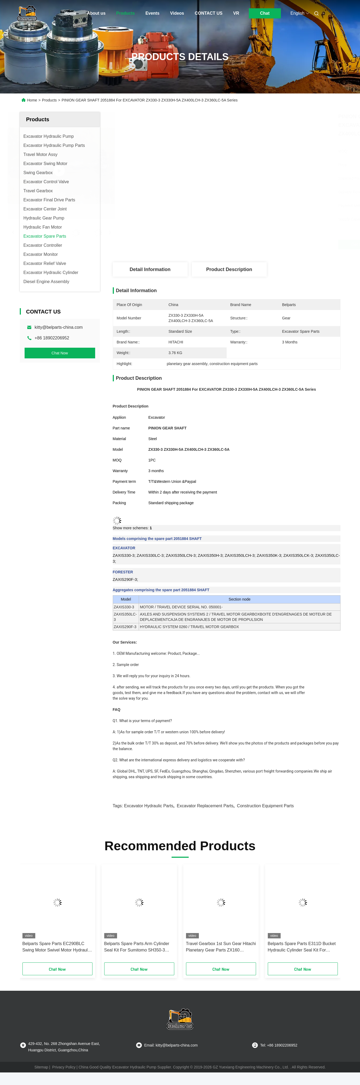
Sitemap (41, 1067)
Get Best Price (257, 244)
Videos (177, 13)
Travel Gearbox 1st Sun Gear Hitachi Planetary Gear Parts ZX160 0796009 (221, 947)
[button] (35, 915)
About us (96, 13)
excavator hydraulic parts (148, 806)
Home (70, 13)
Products (125, 13)
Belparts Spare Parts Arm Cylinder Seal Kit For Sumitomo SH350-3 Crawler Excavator (136, 947)
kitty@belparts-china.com (59, 327)
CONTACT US (209, 13)
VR (236, 13)
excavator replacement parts (205, 806)
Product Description (229, 269)
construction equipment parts (265, 806)
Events (152, 13)
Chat (265, 13)
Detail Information (150, 269)
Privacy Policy (63, 1067)
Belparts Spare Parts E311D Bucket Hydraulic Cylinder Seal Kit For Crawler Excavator (302, 947)
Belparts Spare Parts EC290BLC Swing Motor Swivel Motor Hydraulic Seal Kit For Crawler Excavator (56, 947)
